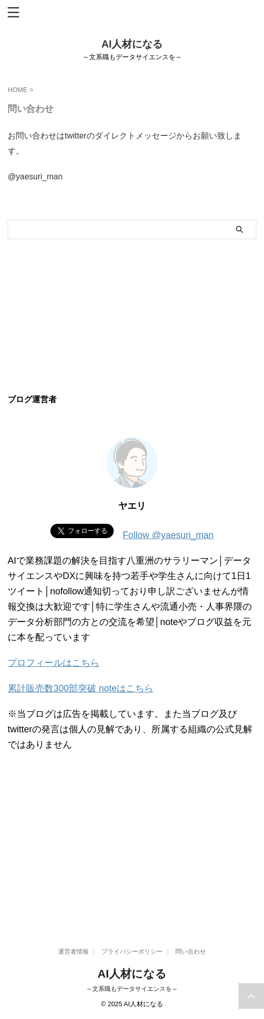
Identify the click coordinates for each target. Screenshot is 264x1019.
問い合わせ (190, 951)
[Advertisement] (132, 315)
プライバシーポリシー (132, 951)
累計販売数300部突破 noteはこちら (80, 688)
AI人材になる (132, 44)
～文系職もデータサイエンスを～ (132, 988)
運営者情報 (73, 951)
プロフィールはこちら (53, 663)
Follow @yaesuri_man (168, 535)
